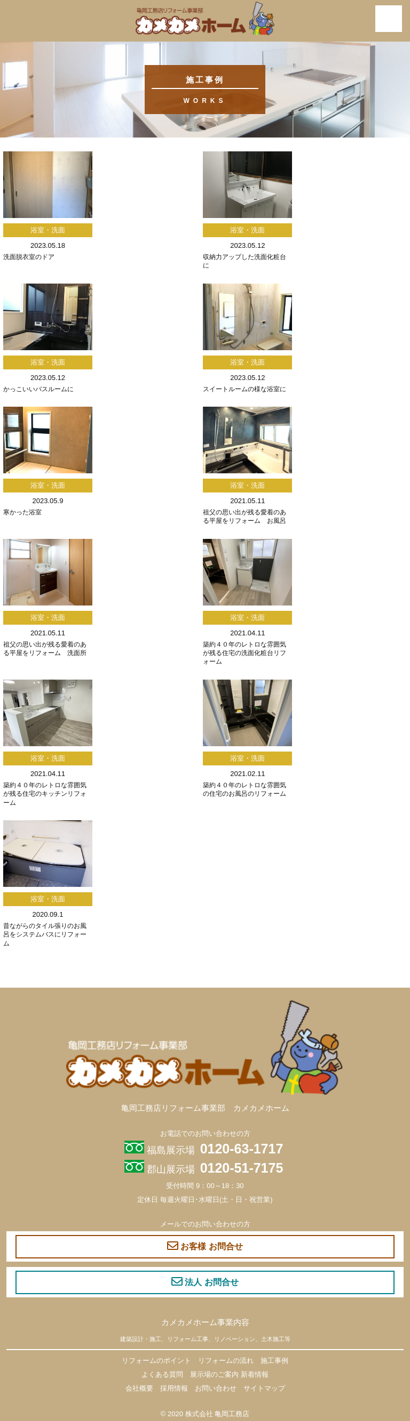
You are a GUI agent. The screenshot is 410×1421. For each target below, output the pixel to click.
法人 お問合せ (205, 1282)
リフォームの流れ (226, 1361)
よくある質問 (162, 1374)
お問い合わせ (215, 1388)
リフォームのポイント (156, 1361)
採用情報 (174, 1388)
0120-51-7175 (241, 1167)
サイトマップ (264, 1388)
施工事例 (274, 1361)
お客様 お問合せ (205, 1246)
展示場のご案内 (214, 1374)
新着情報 (255, 1374)
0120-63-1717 (241, 1148)
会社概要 (139, 1388)
